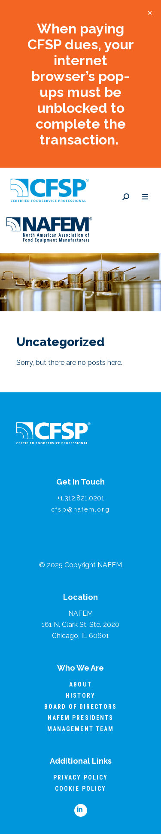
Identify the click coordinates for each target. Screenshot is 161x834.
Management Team (80, 729)
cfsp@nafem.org (80, 509)
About (80, 684)
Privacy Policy (80, 777)
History (80, 695)
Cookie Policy (80, 788)
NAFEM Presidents (81, 717)
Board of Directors (80, 706)
